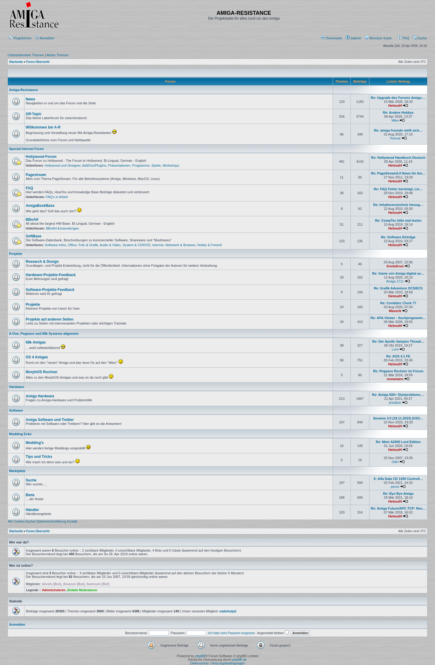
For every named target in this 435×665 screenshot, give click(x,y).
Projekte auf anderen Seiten (49, 319)
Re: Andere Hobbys (398, 112)
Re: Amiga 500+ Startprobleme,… (398, 394)
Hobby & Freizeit (209, 245)
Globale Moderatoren (82, 590)
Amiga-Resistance (23, 90)
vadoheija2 (228, 611)
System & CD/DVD (136, 245)
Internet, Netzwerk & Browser (173, 245)
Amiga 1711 (395, 281)
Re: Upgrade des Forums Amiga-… (398, 97)
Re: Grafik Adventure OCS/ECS (398, 288)
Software (16, 410)
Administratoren (53, 590)
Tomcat (395, 138)
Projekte (15, 254)
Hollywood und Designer (63, 165)
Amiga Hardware (40, 396)
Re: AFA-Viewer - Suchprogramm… (398, 318)
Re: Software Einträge (398, 237)
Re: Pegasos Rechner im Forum (398, 371)
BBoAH (32, 219)
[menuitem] (332, 38)
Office (72, 245)
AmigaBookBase (40, 206)
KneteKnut (395, 266)
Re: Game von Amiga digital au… (398, 273)
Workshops (171, 165)
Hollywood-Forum (41, 157)
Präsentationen (119, 165)
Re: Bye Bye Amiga (398, 493)
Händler (32, 510)
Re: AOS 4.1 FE (398, 356)
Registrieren (20, 38)
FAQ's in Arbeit (57, 197)
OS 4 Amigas (37, 357)
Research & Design (42, 261)
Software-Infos (55, 245)
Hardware (16, 387)
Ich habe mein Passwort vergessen (231, 633)
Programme (141, 165)
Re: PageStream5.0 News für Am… (398, 173)
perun (395, 486)
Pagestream (36, 175)
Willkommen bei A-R (43, 127)
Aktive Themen (58, 55)
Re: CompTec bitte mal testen (398, 220)
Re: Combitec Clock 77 (398, 303)
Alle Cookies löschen (22, 521)
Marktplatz (17, 471)
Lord (395, 349)
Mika (395, 120)
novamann (395, 379)
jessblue (395, 402)
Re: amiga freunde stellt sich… (398, 130)
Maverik (395, 311)
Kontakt (72, 521)
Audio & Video (110, 245)
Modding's (35, 443)
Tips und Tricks (39, 457)
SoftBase (33, 236)
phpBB (200, 656)
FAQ (403, 38)
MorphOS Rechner (41, 372)
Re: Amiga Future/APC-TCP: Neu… (398, 508)
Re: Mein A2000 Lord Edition (398, 442)
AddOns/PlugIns (94, 165)
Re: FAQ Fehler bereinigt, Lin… (398, 189)
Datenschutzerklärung (51, 521)
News (30, 99)
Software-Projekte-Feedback (50, 290)
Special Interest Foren (26, 149)
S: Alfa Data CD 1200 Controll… (398, 479)
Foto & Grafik (88, 245)
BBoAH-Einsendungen (62, 228)
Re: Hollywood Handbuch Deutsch (398, 157)
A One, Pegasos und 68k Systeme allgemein (44, 333)
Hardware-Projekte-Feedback (51, 275)
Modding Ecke (20, 434)
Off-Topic (33, 114)
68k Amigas (36, 342)
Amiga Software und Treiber (50, 420)
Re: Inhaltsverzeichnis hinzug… (398, 205)
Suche (420, 38)
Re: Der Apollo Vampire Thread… (398, 341)
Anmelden (45, 38)
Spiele (156, 165)
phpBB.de (239, 659)
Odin (395, 462)
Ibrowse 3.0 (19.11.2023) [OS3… (398, 418)
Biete (30, 495)
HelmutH (395, 105)
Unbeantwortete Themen (26, 55)
